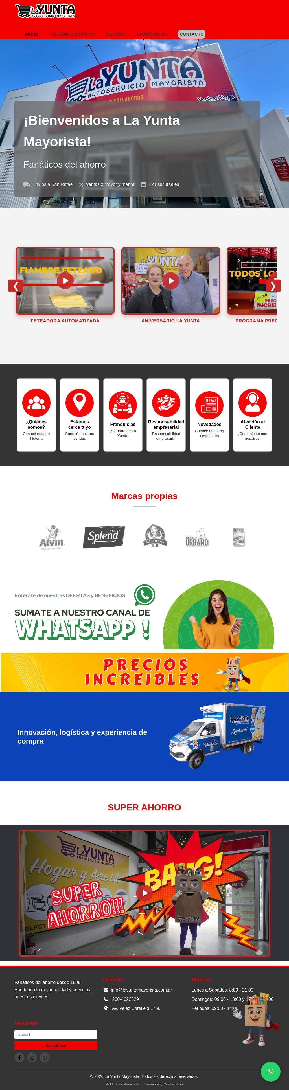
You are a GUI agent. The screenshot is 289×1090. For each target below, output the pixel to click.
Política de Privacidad (123, 1084)
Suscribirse (56, 1045)
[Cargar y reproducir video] (65, 280)
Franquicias (152, 34)
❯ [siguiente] (273, 286)
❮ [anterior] (16, 286)
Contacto (192, 34)
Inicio (31, 34)
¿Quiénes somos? (72, 34)
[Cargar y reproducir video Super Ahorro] (144, 893)
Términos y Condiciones (163, 1084)
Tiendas (115, 34)
